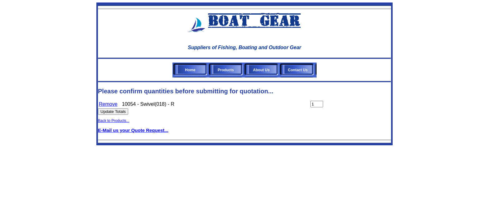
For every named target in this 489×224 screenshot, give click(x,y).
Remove (108, 104)
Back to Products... (113, 121)
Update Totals (113, 111)
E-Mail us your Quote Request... (133, 130)
